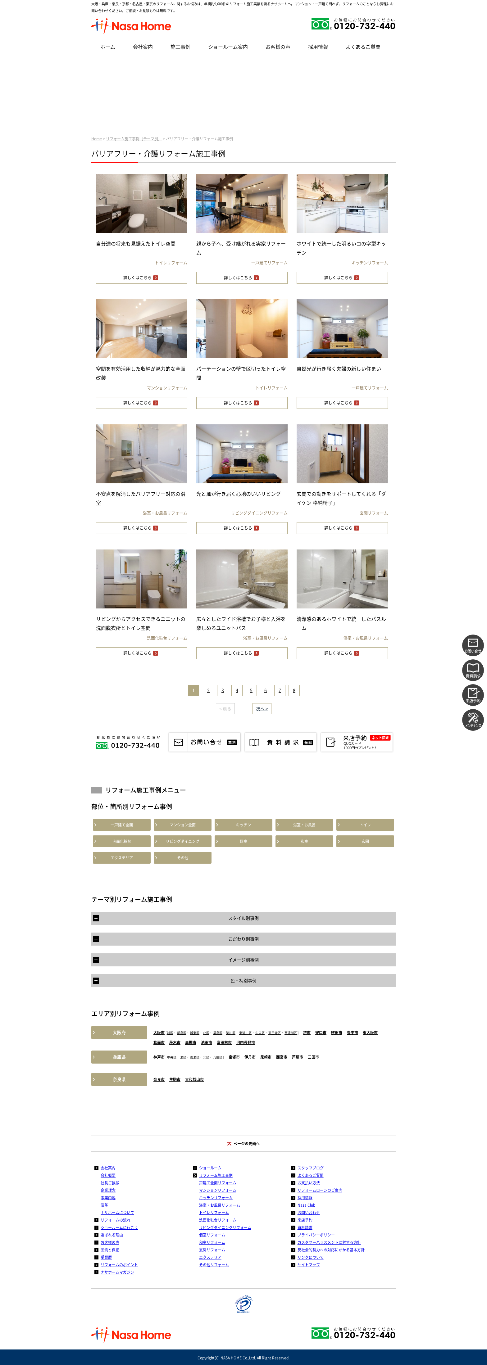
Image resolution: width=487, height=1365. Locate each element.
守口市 (320, 1032)
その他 (182, 858)
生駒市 (174, 1079)
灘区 (183, 1057)
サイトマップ (309, 1265)
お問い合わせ (309, 1212)
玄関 (365, 841)
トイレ (365, 825)
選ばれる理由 (112, 1235)
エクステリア (122, 858)
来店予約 (305, 1220)
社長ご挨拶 (110, 1183)
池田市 (206, 1042)
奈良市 (159, 1079)
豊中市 (352, 1032)
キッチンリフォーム (216, 1198)
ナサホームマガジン (117, 1272)
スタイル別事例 (243, 918)
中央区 (260, 1032)
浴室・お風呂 (304, 825)
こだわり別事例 (243, 939)
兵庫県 (119, 1057)
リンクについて (311, 1257)
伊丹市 (250, 1057)
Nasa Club (306, 1205)
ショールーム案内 (228, 46)
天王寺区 (274, 1032)
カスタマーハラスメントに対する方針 (329, 1242)
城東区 (194, 1032)
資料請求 (305, 1227)
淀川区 (230, 1032)
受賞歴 (106, 1257)
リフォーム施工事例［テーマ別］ (134, 139)
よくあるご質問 (363, 46)
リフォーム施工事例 (216, 1175)
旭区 (170, 1032)
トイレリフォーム (214, 1212)
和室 (304, 841)
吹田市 (336, 1032)
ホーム (107, 46)
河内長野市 (245, 1042)
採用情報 (318, 46)
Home (96, 139)
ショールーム (210, 1168)
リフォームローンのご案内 (320, 1190)
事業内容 (108, 1198)
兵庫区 (217, 1057)
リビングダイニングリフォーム (225, 1227)
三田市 (313, 1057)
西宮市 (281, 1057)
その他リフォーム (214, 1265)
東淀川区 (245, 1032)
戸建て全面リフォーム (217, 1183)
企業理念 (108, 1190)
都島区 (181, 1032)
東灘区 (194, 1057)
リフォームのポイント (119, 1265)
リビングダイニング (182, 841)
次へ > (262, 709)
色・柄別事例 (243, 981)
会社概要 (108, 1175)
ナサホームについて (117, 1212)
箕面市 (159, 1042)
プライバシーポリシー (316, 1235)
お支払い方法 (309, 1183)
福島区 (217, 1032)
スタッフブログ (311, 1168)
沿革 (104, 1205)
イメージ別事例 (243, 960)
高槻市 (190, 1042)
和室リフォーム (212, 1242)
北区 (206, 1032)
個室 (243, 841)
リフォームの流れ (115, 1220)
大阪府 (119, 1032)
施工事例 (180, 46)
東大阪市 (370, 1032)
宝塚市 (234, 1057)
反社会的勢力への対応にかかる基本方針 (331, 1250)
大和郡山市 (194, 1079)
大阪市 (159, 1032)
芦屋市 (297, 1057)
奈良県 (119, 1079)
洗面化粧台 (121, 841)
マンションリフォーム (217, 1190)
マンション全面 (183, 825)
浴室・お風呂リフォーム (219, 1205)
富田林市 (224, 1042)
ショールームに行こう (119, 1227)
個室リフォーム (212, 1235)
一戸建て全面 (122, 825)
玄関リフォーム (212, 1250)
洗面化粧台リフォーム (217, 1220)
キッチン (243, 825)
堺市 (307, 1032)
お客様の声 (278, 46)
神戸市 (159, 1057)
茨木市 (174, 1042)
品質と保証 (110, 1250)
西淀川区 (290, 1032)
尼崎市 (265, 1057)
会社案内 (143, 46)
